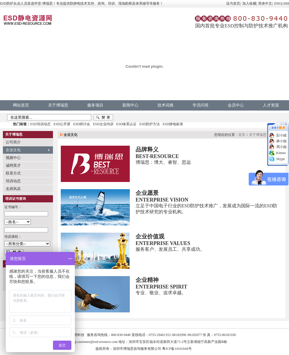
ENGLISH (281, 3)
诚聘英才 (13, 165)
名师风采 (13, 189)
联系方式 (13, 173)
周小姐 (281, 147)
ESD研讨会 (81, 124)
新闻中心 (130, 105)
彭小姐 (281, 135)
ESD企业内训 (103, 124)
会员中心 (236, 105)
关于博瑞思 (58, 105)
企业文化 (13, 150)
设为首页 (233, 3)
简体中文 (265, 3)
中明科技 (77, 335)
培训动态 (13, 181)
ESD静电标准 (173, 124)
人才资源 (271, 105)
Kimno (281, 153)
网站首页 (21, 105)
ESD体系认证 (126, 124)
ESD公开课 (62, 124)
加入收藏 (249, 3)
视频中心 (13, 157)
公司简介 (13, 142)
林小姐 (281, 141)
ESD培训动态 (40, 124)
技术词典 (165, 105)
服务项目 (95, 105)
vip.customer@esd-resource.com (95, 342)
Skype (280, 159)
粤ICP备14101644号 (177, 349)
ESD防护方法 (149, 124)
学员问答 (201, 105)
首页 (241, 135)
